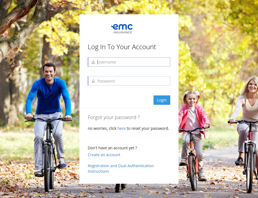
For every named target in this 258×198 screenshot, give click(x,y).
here (122, 128)
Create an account (104, 154)
